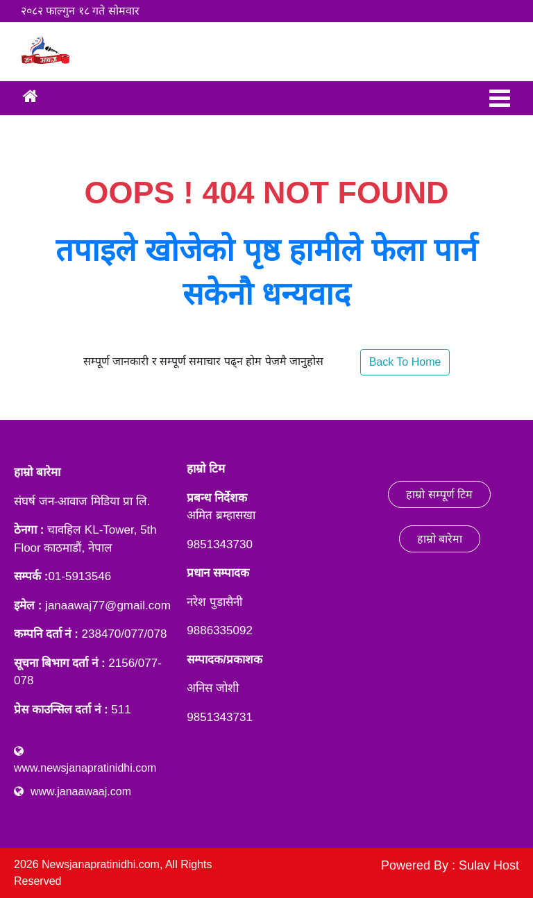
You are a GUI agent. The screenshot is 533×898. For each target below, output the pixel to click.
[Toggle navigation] (499, 98)
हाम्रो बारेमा (439, 539)
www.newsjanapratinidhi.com (85, 768)
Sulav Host (489, 865)
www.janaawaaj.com (81, 791)
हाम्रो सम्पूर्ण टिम (439, 494)
